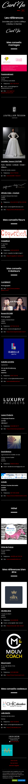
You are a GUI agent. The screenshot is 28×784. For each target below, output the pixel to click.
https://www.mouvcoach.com (15, 675)
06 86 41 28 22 (14, 464)
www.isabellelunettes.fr (13, 381)
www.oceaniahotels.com (14, 559)
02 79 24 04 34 (14, 326)
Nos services (14, 763)
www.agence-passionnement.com (8, 92)
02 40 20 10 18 (14, 202)
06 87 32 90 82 (14, 722)
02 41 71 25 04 (14, 173)
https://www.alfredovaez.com (15, 209)
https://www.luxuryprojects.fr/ (15, 429)
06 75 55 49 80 (14, 493)
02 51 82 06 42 (15, 741)
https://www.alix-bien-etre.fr (15, 626)
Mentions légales (14, 765)
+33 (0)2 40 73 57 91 (16, 556)
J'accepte (15, 780)
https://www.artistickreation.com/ (17, 496)
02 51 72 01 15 (14, 376)
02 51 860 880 (14, 672)
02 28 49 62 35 (14, 250)
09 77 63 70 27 (14, 84)
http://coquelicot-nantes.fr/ (15, 256)
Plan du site (14, 760)
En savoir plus (22, 780)
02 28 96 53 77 (14, 426)
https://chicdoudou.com (14, 727)
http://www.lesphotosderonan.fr (16, 332)
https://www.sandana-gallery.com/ (10, 289)
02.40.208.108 (14, 620)
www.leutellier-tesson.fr (14, 176)
